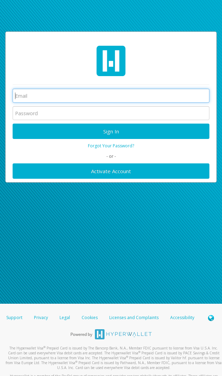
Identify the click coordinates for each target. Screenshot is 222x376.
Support (14, 317)
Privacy (41, 317)
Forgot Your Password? (111, 146)
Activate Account (111, 171)
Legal (65, 317)
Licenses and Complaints (134, 317)
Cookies (90, 317)
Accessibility (182, 317)
